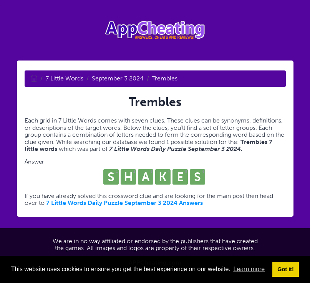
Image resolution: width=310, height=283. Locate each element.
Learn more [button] (249, 269)
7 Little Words (64, 78)
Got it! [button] (285, 269)
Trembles (164, 78)
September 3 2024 (118, 78)
